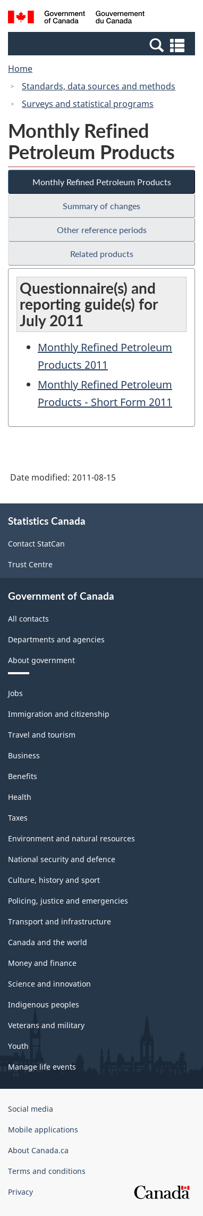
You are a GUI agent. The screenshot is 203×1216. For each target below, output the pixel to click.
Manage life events (42, 1067)
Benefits (22, 776)
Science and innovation (49, 984)
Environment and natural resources (71, 838)
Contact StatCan (36, 544)
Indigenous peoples (43, 1004)
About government (41, 660)
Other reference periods (102, 230)
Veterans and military (46, 1025)
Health (19, 797)
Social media (30, 1109)
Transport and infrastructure (59, 921)
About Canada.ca (38, 1150)
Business (24, 755)
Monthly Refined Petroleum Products (101, 182)
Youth (18, 1046)
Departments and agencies (56, 639)
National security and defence (61, 859)
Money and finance (42, 963)
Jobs (15, 693)
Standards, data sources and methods (98, 86)
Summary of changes (101, 206)
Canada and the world (47, 942)
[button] (103, 44)
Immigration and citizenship (58, 714)
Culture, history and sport (54, 880)
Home (20, 69)
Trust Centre (30, 564)
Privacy (20, 1192)
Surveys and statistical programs (88, 104)
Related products (101, 254)
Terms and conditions (47, 1171)
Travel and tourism (41, 735)
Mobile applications (43, 1129)
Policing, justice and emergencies (68, 901)
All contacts (28, 619)
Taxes (18, 818)
